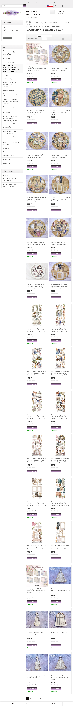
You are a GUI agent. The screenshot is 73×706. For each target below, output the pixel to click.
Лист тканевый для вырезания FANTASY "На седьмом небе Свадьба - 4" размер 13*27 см (60, 373)
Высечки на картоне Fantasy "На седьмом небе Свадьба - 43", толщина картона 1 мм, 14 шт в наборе (36, 242)
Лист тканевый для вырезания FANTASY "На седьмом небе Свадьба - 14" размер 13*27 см (60, 547)
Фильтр (7, 22)
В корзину (32, 79)
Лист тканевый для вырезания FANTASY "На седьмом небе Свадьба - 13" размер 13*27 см (36, 547)
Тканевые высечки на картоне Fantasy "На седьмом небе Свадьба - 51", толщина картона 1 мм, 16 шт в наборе (36, 199)
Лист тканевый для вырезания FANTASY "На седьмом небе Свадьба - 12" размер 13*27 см (60, 503)
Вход (57, 6)
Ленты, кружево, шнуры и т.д (11, 95)
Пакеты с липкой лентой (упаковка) (11, 143)
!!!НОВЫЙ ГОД (7, 79)
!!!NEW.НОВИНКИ (8, 62)
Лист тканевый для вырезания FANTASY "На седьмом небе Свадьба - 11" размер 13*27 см (36, 503)
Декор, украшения (9, 90)
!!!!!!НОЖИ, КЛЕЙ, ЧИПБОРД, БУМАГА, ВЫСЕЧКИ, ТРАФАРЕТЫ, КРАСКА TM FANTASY (11, 68)
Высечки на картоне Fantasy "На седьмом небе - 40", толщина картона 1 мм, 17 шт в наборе (60, 242)
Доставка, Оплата (28, 2)
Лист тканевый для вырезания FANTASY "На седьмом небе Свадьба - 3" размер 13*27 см (36, 373)
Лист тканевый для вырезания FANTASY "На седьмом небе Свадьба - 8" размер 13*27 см (36, 460)
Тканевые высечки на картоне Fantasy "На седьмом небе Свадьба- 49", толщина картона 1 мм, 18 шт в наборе (60, 155)
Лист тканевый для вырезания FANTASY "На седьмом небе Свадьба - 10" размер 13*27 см (60, 460)
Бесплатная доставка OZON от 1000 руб (10, 185)
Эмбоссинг (6, 163)
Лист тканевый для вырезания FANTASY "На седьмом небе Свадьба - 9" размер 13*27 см (36, 329)
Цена (12, 27)
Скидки (18, 2)
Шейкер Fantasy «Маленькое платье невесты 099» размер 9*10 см (60, 677)
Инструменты (7, 112)
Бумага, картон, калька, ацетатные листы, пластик (11, 84)
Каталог (7, 47)
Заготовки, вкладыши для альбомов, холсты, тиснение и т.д (10, 101)
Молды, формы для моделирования (9, 132)
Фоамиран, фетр (8, 156)
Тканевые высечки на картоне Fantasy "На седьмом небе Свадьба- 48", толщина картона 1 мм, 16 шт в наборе (36, 155)
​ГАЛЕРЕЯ (6, 175)
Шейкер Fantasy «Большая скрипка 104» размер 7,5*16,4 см (36, 633)
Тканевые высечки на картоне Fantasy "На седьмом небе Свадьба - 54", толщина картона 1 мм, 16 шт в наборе (60, 68)
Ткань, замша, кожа (9, 152)
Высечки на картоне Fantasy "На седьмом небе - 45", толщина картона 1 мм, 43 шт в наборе (36, 112)
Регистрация (67, 6)
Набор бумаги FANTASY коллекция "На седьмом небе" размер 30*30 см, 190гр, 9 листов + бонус (36, 68)
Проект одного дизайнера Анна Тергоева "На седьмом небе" (11, 53)
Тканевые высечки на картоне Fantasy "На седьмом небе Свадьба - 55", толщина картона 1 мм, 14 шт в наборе (60, 199)
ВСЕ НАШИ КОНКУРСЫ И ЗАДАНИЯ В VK (11, 180)
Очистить (16, 38)
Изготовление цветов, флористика (10, 108)
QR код (38, 2)
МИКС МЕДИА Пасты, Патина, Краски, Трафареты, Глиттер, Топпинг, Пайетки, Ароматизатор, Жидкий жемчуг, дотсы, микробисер (10, 122)
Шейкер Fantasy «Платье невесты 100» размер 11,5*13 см (60, 589)
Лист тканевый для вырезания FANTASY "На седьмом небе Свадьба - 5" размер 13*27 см (36, 416)
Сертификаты (7, 148)
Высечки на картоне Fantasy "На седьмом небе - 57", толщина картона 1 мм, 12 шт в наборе (36, 286)
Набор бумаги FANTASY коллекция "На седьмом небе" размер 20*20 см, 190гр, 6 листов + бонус (36, 590)
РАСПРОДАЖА (7, 58)
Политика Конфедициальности (51, 2)
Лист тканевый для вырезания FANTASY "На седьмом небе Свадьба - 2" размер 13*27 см (60, 329)
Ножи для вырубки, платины (9, 138)
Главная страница (8, 2)
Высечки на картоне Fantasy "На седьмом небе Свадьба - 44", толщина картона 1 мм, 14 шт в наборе (60, 286)
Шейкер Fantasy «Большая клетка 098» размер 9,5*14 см (59, 633)
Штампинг (6, 159)
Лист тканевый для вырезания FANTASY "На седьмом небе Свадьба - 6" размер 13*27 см (60, 416)
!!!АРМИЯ (6, 75)
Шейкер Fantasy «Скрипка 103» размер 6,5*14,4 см (36, 676)
